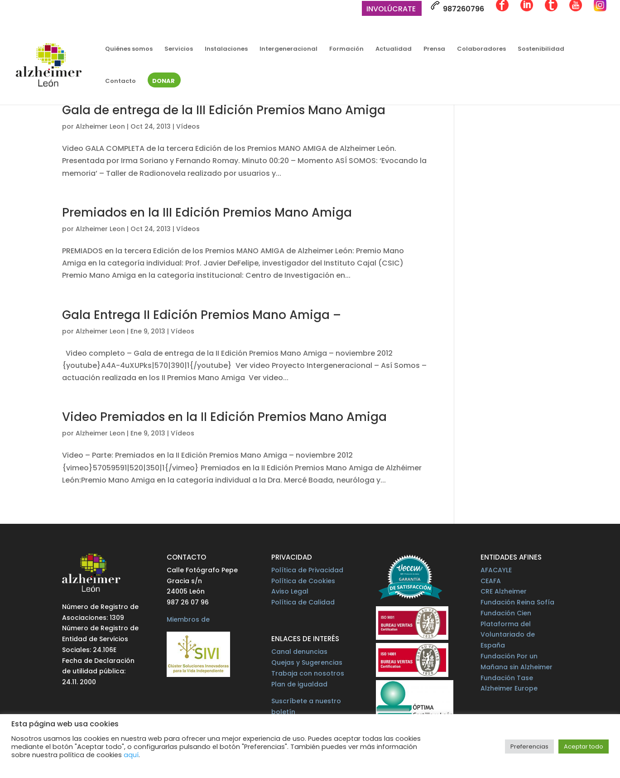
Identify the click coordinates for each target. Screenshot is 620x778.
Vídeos (188, 126)
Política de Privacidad (307, 570)
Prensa (434, 49)
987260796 (457, 7)
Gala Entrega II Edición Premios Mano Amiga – (201, 315)
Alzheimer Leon (100, 126)
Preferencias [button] (529, 746)
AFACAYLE (496, 570)
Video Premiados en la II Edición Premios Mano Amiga (224, 417)
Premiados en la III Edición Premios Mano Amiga (207, 212)
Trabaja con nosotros (307, 673)
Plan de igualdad (299, 684)
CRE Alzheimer (504, 591)
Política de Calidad (303, 602)
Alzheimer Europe (509, 688)
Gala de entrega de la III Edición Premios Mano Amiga (223, 110)
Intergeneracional (288, 49)
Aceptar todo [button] (583, 746)
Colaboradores (481, 49)
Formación (346, 49)
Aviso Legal (289, 591)
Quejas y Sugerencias (306, 662)
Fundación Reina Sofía (517, 602)
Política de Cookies (303, 580)
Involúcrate (391, 9)
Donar (163, 81)
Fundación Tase (507, 677)
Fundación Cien (506, 613)
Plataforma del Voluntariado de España (508, 634)
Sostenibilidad (541, 49)
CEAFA (491, 580)
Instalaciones (226, 49)
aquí (131, 754)
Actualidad (393, 49)
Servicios (178, 49)
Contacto (120, 81)
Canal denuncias (299, 651)
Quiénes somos (129, 49)
